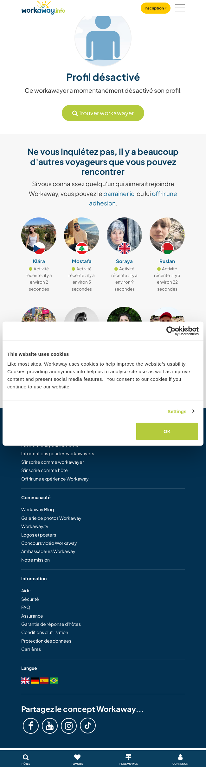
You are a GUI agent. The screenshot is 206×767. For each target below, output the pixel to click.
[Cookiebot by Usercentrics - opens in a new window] (171, 331)
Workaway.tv (34, 526)
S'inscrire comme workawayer (52, 462)
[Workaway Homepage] (43, 6)
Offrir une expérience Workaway (55, 478)
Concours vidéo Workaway (49, 543)
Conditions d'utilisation (44, 632)
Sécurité (30, 599)
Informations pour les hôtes (49, 445)
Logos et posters (38, 535)
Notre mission (35, 560)
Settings (177, 411)
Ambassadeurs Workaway (48, 551)
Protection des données (46, 641)
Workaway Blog (37, 509)
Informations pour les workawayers (57, 453)
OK (167, 431)
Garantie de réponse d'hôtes (51, 624)
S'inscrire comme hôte (44, 470)
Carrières (31, 649)
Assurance (32, 616)
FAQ (25, 607)
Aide (26, 590)
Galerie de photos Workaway (51, 518)
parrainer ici (119, 193)
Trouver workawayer (103, 112)
